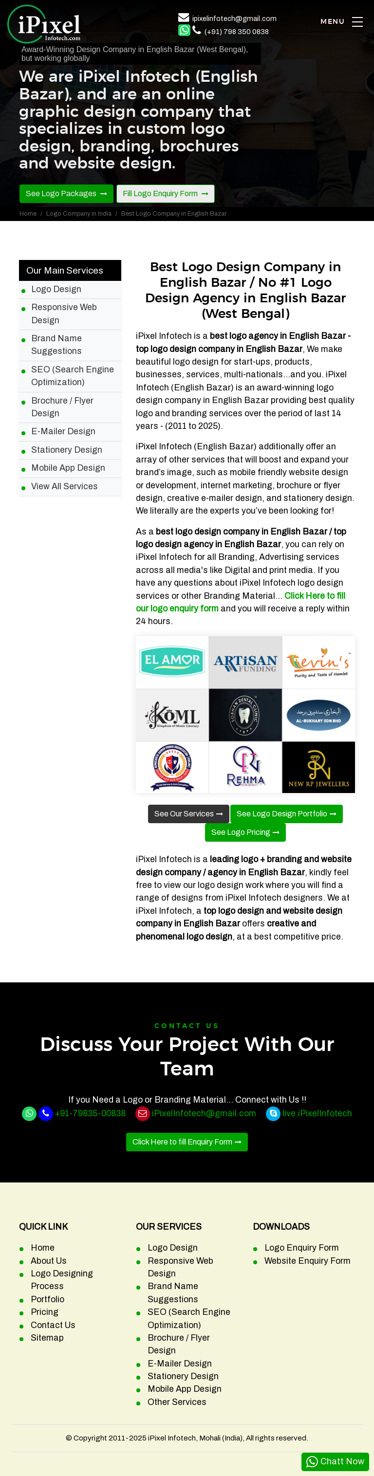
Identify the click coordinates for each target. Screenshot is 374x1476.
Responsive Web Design (64, 314)
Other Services (177, 1402)
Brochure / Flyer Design (62, 407)
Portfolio (47, 1299)
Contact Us (53, 1325)
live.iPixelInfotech (317, 1113)
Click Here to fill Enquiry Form (182, 1142)
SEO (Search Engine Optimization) (72, 376)
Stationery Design (66, 450)
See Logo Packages (62, 193)
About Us (49, 1261)
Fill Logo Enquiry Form (161, 193)
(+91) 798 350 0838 (237, 32)
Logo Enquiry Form (301, 1248)
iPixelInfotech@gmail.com (204, 1113)
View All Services (64, 486)
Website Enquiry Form (307, 1261)
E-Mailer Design (63, 431)
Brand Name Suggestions (56, 345)
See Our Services (184, 814)
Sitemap (47, 1338)
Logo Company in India (79, 213)
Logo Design (56, 289)
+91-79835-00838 (90, 1113)
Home (28, 213)
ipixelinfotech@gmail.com (234, 18)
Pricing (44, 1312)
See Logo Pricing (240, 832)
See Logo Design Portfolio (282, 814)
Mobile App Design (68, 468)
